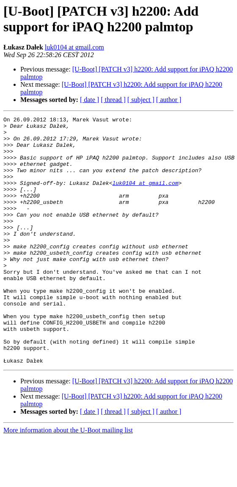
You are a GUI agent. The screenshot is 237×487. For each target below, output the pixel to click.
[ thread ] (113, 99)
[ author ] (169, 99)
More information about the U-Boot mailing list (68, 479)
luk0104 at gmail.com (74, 47)
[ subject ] (140, 99)
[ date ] (89, 99)
